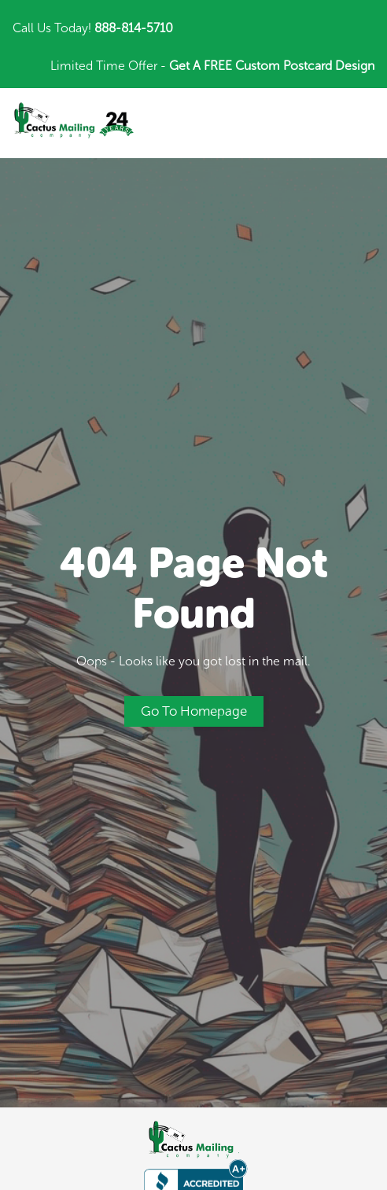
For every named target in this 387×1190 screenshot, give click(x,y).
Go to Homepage (194, 711)
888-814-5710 (133, 27)
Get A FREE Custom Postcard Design (271, 65)
